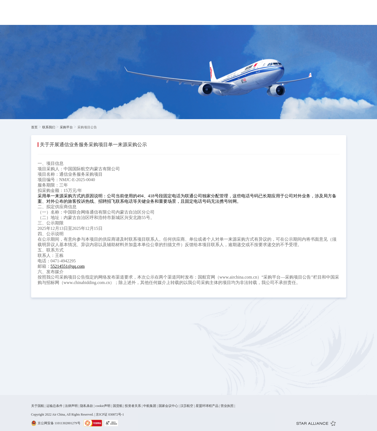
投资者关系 (133, 406)
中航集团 (149, 406)
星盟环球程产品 (207, 406)
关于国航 (37, 406)
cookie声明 (102, 406)
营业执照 (227, 406)
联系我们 (48, 127)
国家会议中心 (168, 406)
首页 (34, 127)
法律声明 (71, 406)
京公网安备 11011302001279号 (59, 423)
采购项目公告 (87, 127)
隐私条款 (86, 406)
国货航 (118, 406)
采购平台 (66, 127)
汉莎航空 (186, 406)
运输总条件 (54, 406)
